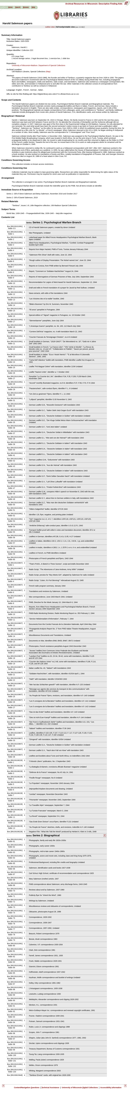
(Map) (47, 72)
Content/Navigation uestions (27, 1088)
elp (33, 7)
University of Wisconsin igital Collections (79, 1088)
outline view (50, 27)
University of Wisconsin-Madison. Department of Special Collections (38, 65)
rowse (26, 7)
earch (17, 7)
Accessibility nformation (110, 1088)
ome (10, 7)
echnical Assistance (50, 1088)
